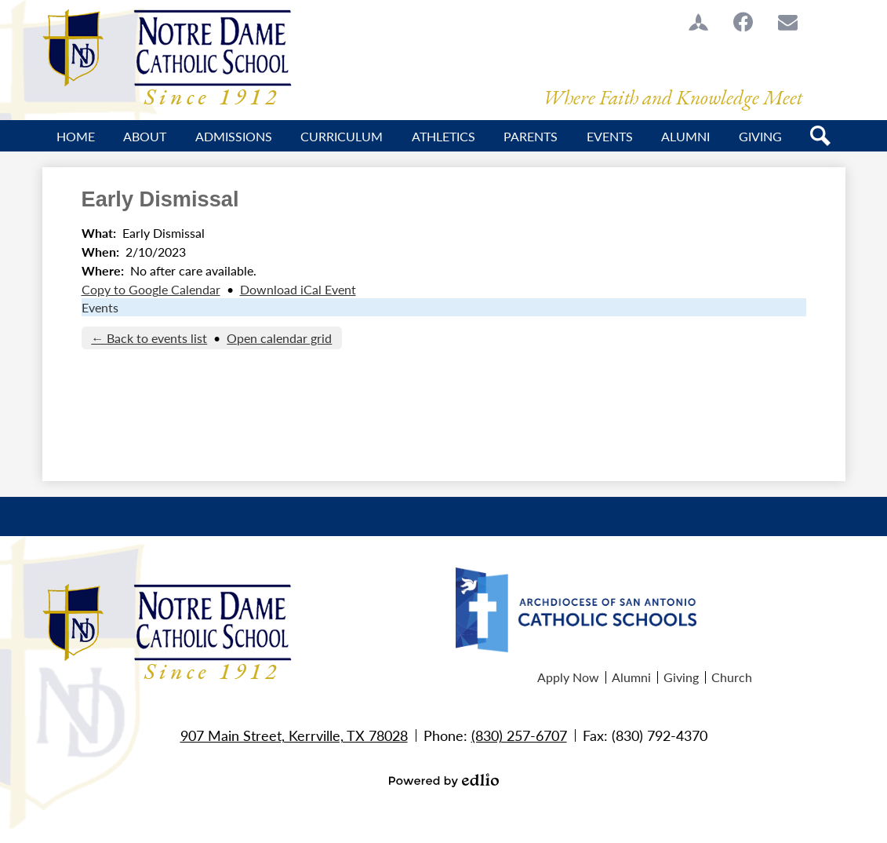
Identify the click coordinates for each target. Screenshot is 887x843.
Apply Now (568, 677)
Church (731, 677)
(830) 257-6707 (519, 735)
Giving (681, 677)
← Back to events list (149, 338)
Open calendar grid (279, 338)
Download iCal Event (298, 289)
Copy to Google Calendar (151, 289)
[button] (144, 135)
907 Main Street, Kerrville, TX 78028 (294, 735)
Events (100, 307)
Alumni (631, 677)
